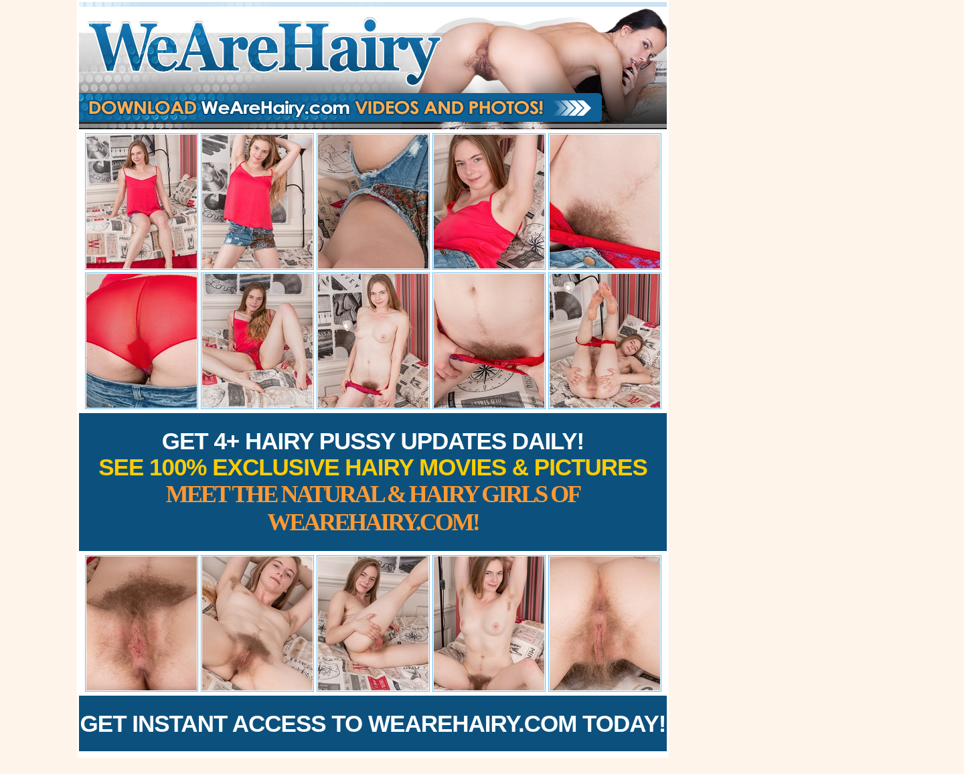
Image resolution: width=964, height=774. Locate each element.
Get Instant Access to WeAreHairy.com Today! (373, 723)
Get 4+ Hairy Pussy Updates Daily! (372, 482)
